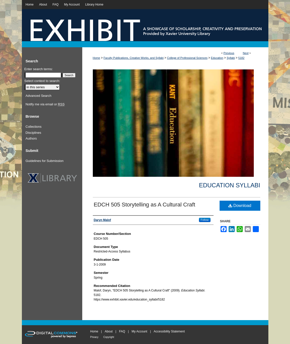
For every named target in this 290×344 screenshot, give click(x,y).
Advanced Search (39, 96)
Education (217, 57)
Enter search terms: (38, 69)
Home (96, 57)
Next (245, 53)
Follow (205, 219)
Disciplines (33, 133)
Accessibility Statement (169, 331)
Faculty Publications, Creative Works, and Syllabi (134, 57)
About (108, 331)
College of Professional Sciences (187, 57)
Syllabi (231, 57)
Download (239, 205)
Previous (229, 53)
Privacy (94, 337)
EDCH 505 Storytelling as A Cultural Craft (144, 204)
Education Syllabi (229, 185)
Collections (34, 126)
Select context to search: (42, 81)
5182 (241, 57)
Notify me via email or (45, 104)
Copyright (108, 337)
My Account (139, 331)
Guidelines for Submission (45, 161)
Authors (31, 138)
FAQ (122, 331)
